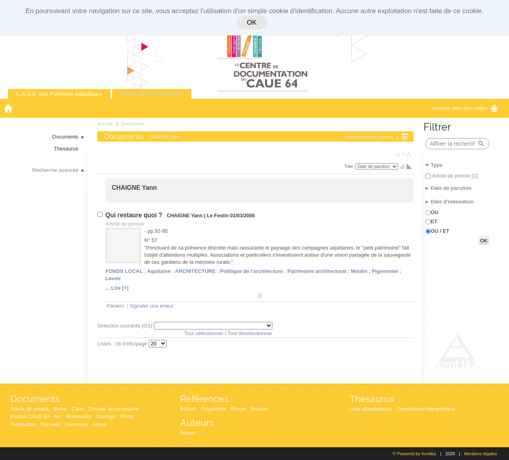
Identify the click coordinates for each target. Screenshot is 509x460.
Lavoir (113, 278)
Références (204, 398)
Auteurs (197, 422)
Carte (78, 409)
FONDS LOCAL (124, 271)
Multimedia (78, 416)
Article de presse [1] (454, 176)
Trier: (350, 166)
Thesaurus (372, 398)
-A (397, 155)
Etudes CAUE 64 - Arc (36, 416)
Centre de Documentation (152, 94)
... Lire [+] (116, 288)
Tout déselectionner (249, 333)
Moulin (359, 271)
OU (435, 212)
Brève (60, 409)
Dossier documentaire (114, 409)
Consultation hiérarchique (425, 409)
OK (251, 22)
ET (434, 221)
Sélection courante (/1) (125, 326)
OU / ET (440, 231)
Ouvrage (106, 416)
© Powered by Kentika (414, 453)
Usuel (99, 424)
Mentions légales (480, 453)
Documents (133, 123)
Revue (238, 409)
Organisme (213, 409)
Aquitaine (159, 271)
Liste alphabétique (371, 409)
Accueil (105, 123)
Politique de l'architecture (251, 271)
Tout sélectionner (203, 333)
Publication (23, 424)
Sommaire (76, 424)
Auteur (187, 433)
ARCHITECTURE (195, 271)
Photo (127, 416)
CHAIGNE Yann (134, 187)
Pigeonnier (385, 271)
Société (259, 409)
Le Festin (218, 215)
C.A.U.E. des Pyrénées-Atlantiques (59, 94)
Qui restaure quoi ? (134, 215)
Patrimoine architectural (316, 271)
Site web (50, 424)
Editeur (188, 409)
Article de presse (29, 409)
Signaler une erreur (152, 306)
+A (406, 154)
